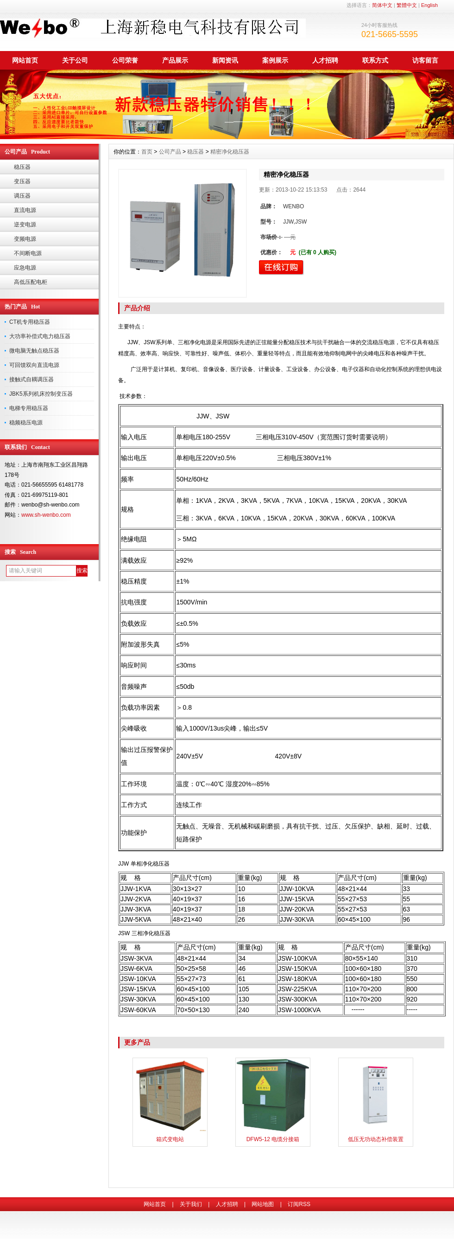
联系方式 (375, 60)
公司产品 (170, 151)
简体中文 (382, 5)
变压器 (22, 181)
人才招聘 (325, 60)
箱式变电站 (170, 1139)
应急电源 (25, 267)
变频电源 (25, 239)
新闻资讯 (225, 60)
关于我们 (191, 1204)
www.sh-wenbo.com (46, 515)
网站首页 (25, 60)
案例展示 (275, 60)
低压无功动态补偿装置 (376, 1139)
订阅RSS (299, 1204)
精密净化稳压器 (229, 151)
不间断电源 (28, 253)
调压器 (22, 196)
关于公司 (75, 60)
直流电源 (25, 210)
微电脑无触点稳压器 (34, 350)
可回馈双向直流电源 (34, 365)
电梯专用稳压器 (28, 408)
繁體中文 (407, 5)
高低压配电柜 (30, 282)
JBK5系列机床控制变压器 (41, 394)
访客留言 (425, 60)
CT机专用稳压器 (29, 322)
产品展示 (175, 60)
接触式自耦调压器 (31, 379)
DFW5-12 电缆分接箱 (273, 1139)
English (429, 5)
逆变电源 (25, 224)
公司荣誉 (125, 60)
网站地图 (263, 1204)
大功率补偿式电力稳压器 (39, 336)
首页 (146, 151)
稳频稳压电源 (26, 422)
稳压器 (22, 167)
